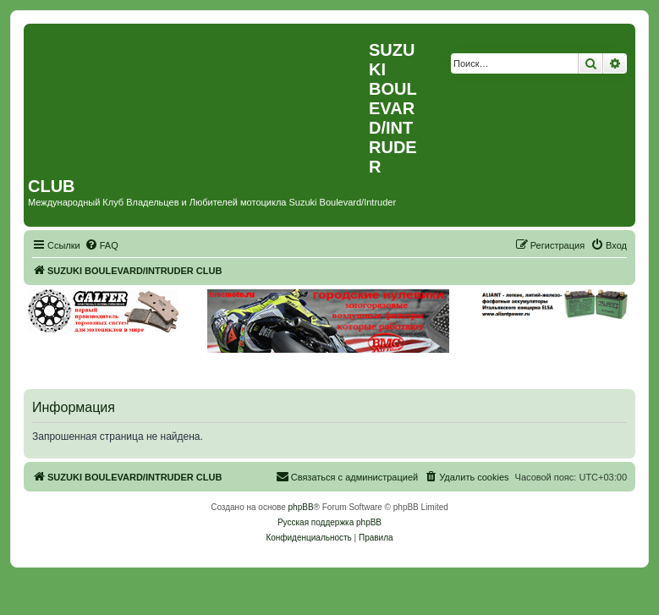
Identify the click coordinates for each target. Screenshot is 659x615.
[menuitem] (101, 245)
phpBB (301, 507)
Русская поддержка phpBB (329, 522)
